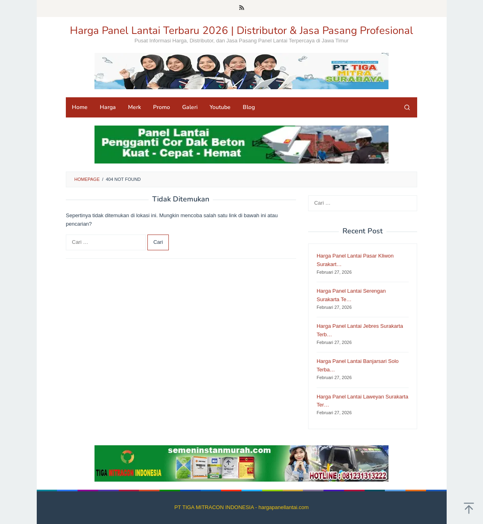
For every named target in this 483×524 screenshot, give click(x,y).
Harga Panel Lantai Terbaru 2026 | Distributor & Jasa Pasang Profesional (241, 30)
